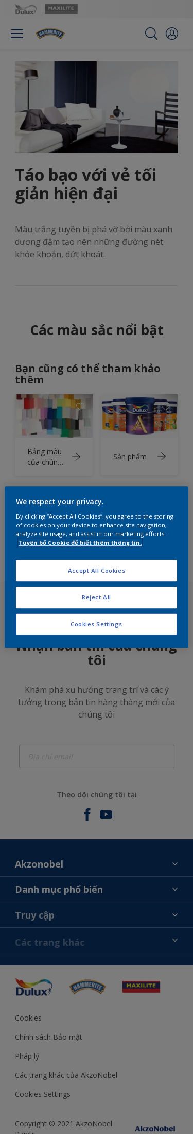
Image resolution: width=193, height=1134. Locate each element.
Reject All (96, 597)
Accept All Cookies (96, 570)
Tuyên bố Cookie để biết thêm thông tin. (80, 542)
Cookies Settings (96, 624)
